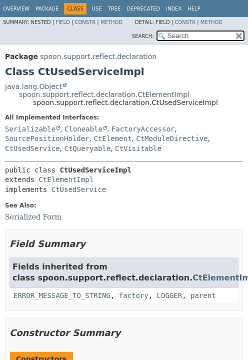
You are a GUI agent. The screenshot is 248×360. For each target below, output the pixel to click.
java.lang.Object (33, 86)
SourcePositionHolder (47, 138)
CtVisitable (138, 148)
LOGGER (169, 296)
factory (133, 296)
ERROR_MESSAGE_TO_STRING (62, 296)
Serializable (30, 129)
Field (63, 22)
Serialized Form (33, 217)
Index (174, 9)
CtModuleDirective (172, 138)
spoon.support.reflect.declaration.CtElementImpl (104, 94)
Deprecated (143, 9)
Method (111, 22)
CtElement (113, 138)
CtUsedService (32, 148)
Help (194, 9)
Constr (85, 22)
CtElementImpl (66, 180)
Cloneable (83, 129)
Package (47, 9)
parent (203, 296)
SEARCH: (143, 36)
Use (97, 9)
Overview (16, 9)
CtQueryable (87, 148)
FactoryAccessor (143, 129)
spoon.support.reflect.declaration (98, 56)
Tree (114, 9)
